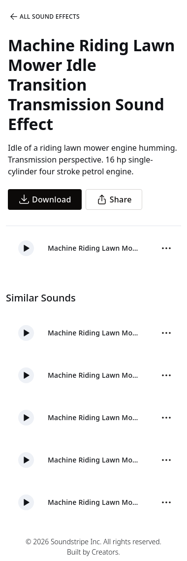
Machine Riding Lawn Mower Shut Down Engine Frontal (94, 459)
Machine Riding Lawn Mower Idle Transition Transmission (94, 248)
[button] (26, 248)
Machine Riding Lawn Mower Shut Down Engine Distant (94, 417)
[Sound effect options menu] (166, 248)
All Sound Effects (44, 17)
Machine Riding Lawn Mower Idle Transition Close (94, 502)
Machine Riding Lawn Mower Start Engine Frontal (94, 332)
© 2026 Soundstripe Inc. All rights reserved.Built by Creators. (93, 547)
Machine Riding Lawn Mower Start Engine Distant (94, 375)
